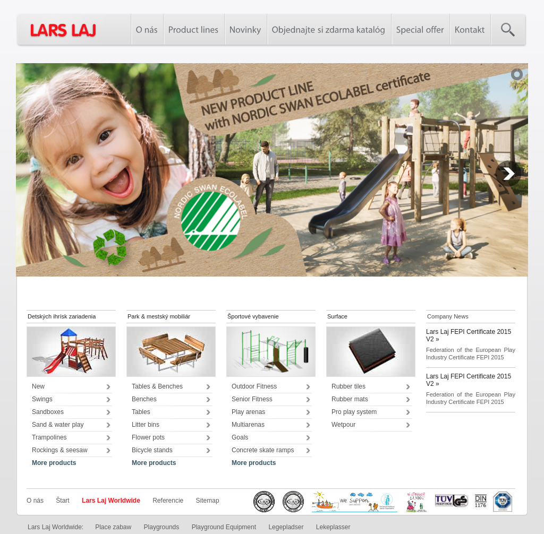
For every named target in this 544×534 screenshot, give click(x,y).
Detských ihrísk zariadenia (62, 316)
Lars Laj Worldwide (111, 500)
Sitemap (207, 500)
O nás (35, 500)
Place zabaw (113, 527)
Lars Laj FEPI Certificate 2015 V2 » (468, 335)
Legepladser (285, 527)
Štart (62, 500)
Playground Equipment (224, 527)
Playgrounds (162, 527)
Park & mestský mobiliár (159, 316)
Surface (337, 316)
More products (54, 463)
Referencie (167, 500)
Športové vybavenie (253, 316)
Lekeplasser (333, 527)
